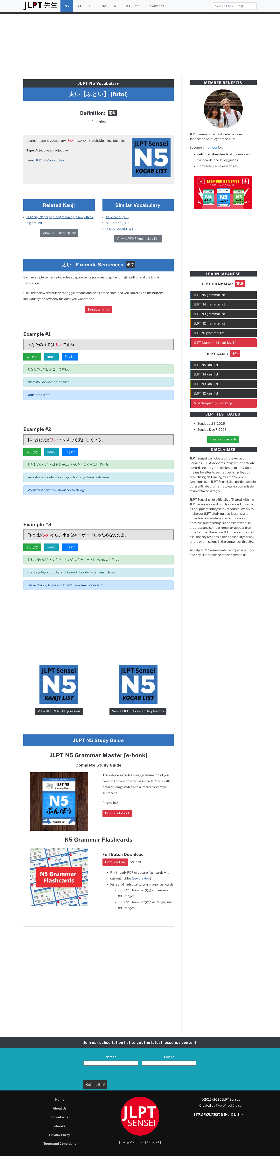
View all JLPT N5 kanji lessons (59, 711)
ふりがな (32, 357)
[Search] (235, 6)
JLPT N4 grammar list (209, 304)
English (70, 357)
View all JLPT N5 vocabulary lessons (138, 711)
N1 (116, 6)
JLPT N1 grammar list (209, 333)
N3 (91, 6)
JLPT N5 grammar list (209, 295)
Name (110, 1057)
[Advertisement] (140, 44)
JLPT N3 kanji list (206, 384)
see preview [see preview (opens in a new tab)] (141, 878)
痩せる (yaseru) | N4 (119, 229)
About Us (59, 1108)
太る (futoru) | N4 (118, 223)
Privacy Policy (59, 1135)
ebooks (59, 1126)
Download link (115, 862)
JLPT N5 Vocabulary (50, 160)
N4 (79, 6)
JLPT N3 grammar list (209, 314)
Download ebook (117, 813)
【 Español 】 (153, 1142)
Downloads (155, 6)
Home (59, 1099)
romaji (51, 357)
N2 (104, 6)
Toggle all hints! (99, 309)
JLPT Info (132, 6)
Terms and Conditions (59, 1143)
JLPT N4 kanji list (206, 374)
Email (169, 1057)
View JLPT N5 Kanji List (59, 233)
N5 (67, 6)
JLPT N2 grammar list (209, 323)
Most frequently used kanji (213, 403)
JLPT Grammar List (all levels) (215, 343)
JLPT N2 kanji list (206, 393)
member (211, 147)
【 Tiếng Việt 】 (128, 1142)
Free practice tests (223, 439)
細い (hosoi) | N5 (117, 217)
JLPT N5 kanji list (206, 365)
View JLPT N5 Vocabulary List (138, 239)
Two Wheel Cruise (229, 1105)
